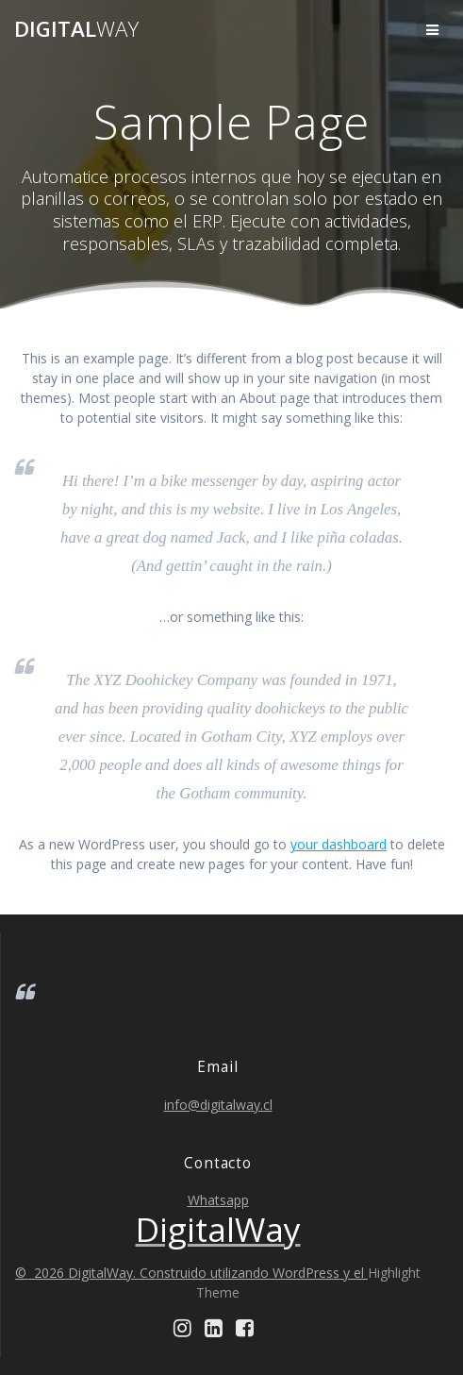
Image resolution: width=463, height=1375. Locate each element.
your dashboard (338, 844)
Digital (76, 29)
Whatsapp (218, 1200)
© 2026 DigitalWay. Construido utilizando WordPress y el (191, 1273)
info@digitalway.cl (218, 1105)
